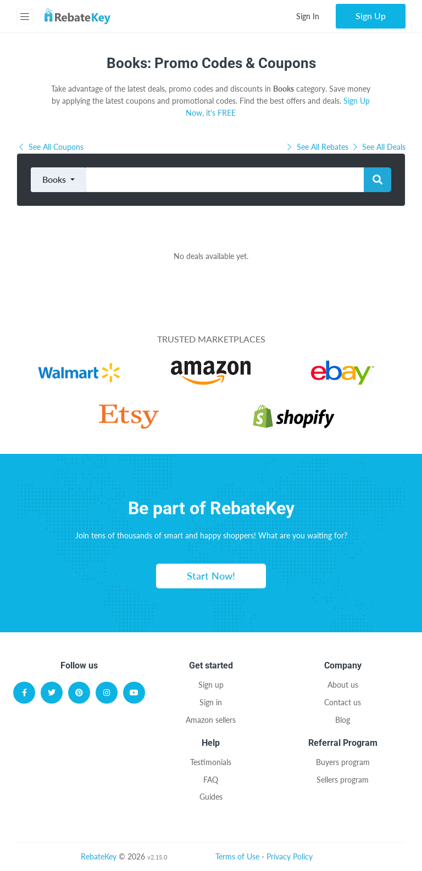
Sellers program (342, 779)
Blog (342, 719)
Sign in (210, 702)
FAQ (210, 779)
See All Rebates (318, 146)
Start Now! (211, 576)
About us (342, 684)
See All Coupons (50, 146)
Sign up (211, 684)
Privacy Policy (289, 856)
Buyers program (343, 762)
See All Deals (378, 146)
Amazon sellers (211, 719)
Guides (211, 796)
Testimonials (210, 762)
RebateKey (98, 856)
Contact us (342, 702)
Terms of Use (237, 856)
